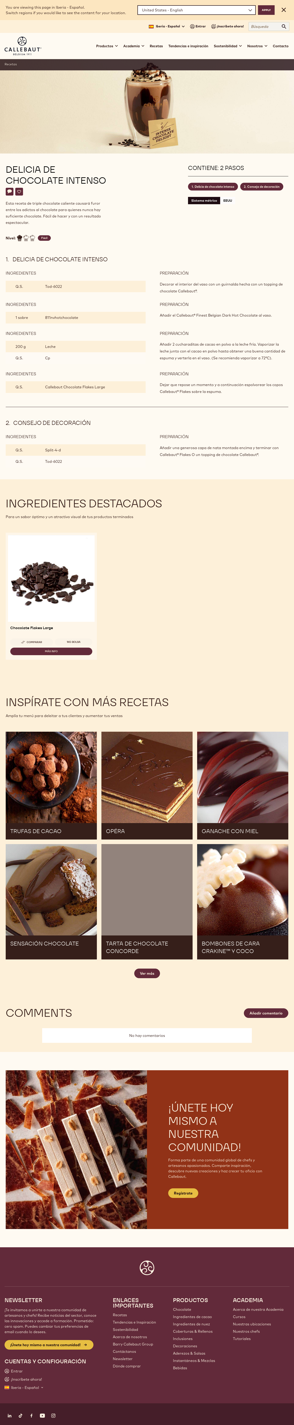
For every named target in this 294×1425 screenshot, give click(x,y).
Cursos (239, 1316)
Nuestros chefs (246, 1331)
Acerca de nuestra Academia (258, 1309)
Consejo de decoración (263, 186)
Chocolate (182, 1309)
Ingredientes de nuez (191, 1324)
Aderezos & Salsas (189, 1353)
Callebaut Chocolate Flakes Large (75, 387)
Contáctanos (124, 1351)
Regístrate (183, 1193)
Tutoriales (242, 1338)
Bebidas (180, 1368)
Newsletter (123, 1358)
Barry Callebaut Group (133, 1344)
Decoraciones (185, 1346)
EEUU (227, 201)
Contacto (281, 46)
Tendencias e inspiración (188, 46)
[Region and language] (196, 10)
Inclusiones (183, 1338)
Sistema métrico (204, 201)
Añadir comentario (266, 1013)
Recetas (156, 46)
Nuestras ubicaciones (252, 1324)
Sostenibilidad (125, 1329)
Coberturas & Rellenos (193, 1331)
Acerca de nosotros (130, 1337)
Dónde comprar (127, 1366)
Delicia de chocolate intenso (214, 186)
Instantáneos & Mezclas (194, 1360)
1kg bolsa (73, 642)
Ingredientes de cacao (192, 1316)
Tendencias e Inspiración (134, 1322)
